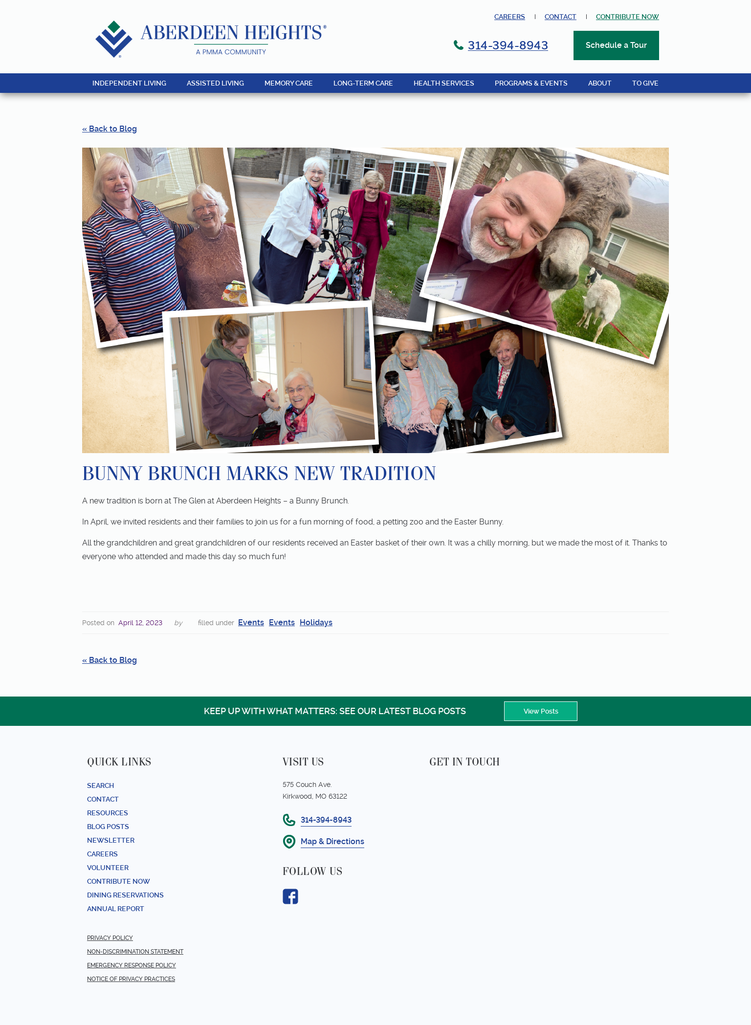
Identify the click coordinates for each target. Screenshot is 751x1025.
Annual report (115, 909)
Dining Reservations (125, 895)
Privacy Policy (110, 938)
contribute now (627, 17)
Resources (107, 813)
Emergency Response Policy (131, 965)
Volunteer (108, 868)
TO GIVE (645, 83)
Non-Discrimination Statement (135, 951)
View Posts (541, 711)
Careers (509, 17)
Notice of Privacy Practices (131, 979)
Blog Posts (108, 826)
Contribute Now (118, 881)
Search (100, 785)
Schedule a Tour (616, 45)
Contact (560, 17)
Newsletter (110, 840)
